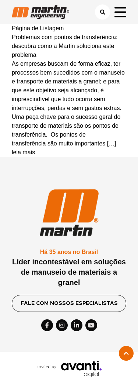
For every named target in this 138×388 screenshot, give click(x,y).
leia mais (23, 152)
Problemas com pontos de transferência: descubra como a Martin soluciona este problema (64, 46)
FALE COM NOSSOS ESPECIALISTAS (69, 303)
